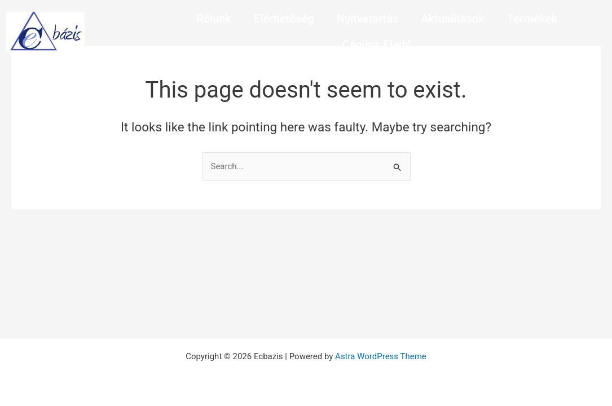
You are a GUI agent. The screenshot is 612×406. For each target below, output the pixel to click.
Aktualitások (453, 18)
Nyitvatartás (368, 18)
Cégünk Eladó (377, 44)
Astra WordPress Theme (380, 356)
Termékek (532, 18)
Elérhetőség (284, 18)
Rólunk (213, 18)
